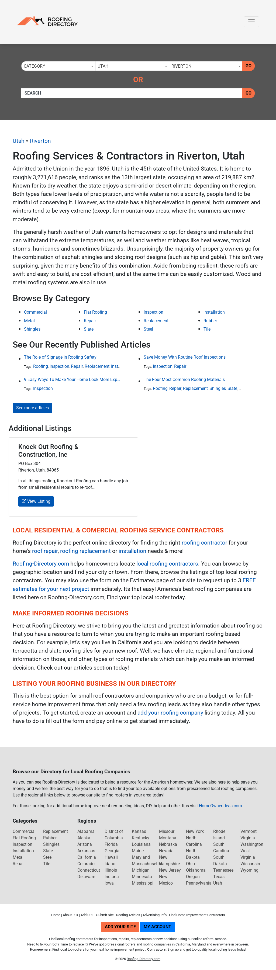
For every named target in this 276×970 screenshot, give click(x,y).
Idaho (110, 863)
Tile (207, 329)
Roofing (40, 366)
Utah (19, 141)
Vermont (248, 831)
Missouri (167, 831)
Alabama (86, 831)
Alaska (83, 837)
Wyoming (249, 870)
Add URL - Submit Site (97, 915)
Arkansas (86, 850)
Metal (29, 320)
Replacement (156, 320)
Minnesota (142, 876)
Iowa (109, 883)
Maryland (141, 857)
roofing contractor (204, 542)
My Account (157, 926)
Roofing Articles (128, 915)
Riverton (40, 141)
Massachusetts (146, 863)
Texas (219, 876)
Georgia (112, 850)
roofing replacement (85, 551)
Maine (138, 850)
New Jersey (170, 870)
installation (132, 551)
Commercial (35, 312)
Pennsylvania (199, 883)
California (86, 857)
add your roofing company (170, 712)
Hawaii (111, 857)
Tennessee (223, 870)
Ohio (190, 863)
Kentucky (140, 837)
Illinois (111, 870)
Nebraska (168, 844)
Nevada (166, 850)
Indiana (112, 876)
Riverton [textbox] (181, 66)
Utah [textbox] (103, 66)
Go (248, 65)
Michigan (141, 870)
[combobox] (58, 66)
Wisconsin (250, 863)
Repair (90, 320)
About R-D (70, 915)
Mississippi (142, 883)
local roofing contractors (167, 563)
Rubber (210, 320)
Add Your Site (120, 926)
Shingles (32, 329)
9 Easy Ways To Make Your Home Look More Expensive (73, 379)
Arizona (84, 844)
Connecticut (88, 870)
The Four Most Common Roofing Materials (184, 379)
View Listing (36, 501)
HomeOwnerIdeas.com (220, 805)
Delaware (86, 876)
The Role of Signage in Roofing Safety (60, 357)
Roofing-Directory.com (41, 563)
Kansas (139, 831)
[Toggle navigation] (251, 21)
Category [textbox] (34, 66)
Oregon (193, 876)
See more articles (32, 407)
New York (195, 831)
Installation (214, 312)
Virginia (247, 837)
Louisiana (141, 844)
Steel (148, 329)
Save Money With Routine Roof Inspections (185, 357)
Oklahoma (196, 870)
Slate (89, 329)
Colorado (86, 863)
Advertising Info (155, 915)
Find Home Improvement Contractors (197, 915)
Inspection (153, 312)
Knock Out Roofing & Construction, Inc (48, 450)
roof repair (45, 551)
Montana (167, 837)
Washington (251, 844)
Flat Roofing (95, 312)
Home (55, 915)
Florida (111, 844)
